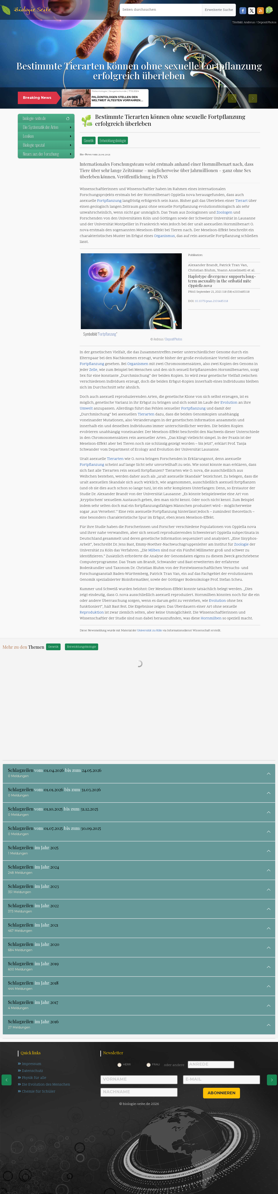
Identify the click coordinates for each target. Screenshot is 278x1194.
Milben (154, 550)
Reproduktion (92, 612)
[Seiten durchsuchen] (161, 10)
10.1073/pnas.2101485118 (211, 301)
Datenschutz (31, 1071)
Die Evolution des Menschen (44, 1085)
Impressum (29, 1064)
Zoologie (241, 544)
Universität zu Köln (149, 631)
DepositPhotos (173, 339)
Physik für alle (32, 1078)
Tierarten (146, 414)
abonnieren (221, 1093)
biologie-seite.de (46, 118)
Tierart (241, 201)
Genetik (89, 140)
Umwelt (86, 408)
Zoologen (224, 212)
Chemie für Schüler (37, 1093)
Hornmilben (211, 618)
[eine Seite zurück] (7, 1080)
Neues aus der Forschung (47, 154)
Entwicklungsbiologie (113, 140)
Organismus (164, 236)
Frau (156, 1064)
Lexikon (47, 136)
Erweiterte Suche (219, 10)
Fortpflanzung (109, 201)
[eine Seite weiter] (272, 1080)
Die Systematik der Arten (47, 127)
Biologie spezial (47, 145)
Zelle (93, 370)
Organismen (137, 364)
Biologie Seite (32, 10)
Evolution (228, 402)
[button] (269, 9)
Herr (127, 1064)
